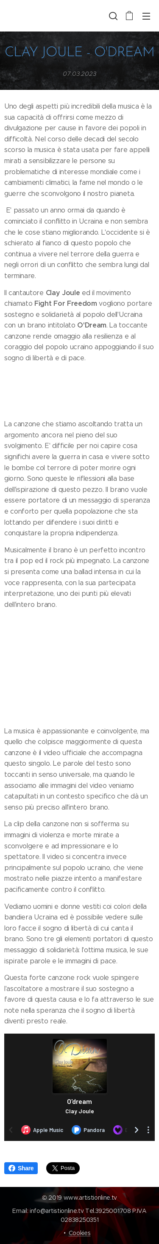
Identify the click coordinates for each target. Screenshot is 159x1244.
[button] (112, 15)
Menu (146, 16)
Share (20, 1168)
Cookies (80, 1233)
